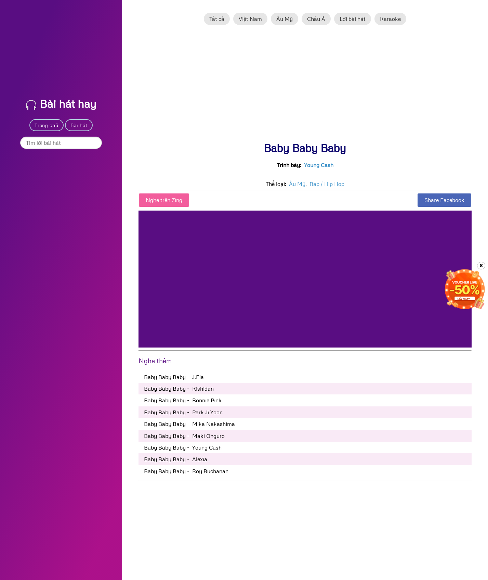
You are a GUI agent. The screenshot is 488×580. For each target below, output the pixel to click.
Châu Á (316, 18)
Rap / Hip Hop (326, 183)
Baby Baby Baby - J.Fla (174, 377)
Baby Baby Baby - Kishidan (179, 388)
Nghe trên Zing (164, 200)
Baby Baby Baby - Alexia (175, 459)
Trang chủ (46, 125)
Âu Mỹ (284, 18)
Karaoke (390, 18)
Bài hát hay (61, 103)
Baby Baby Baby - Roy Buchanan (186, 471)
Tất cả (216, 18)
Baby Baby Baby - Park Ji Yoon (183, 412)
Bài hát (79, 125)
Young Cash (318, 165)
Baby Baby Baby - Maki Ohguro (184, 435)
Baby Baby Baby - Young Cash (183, 447)
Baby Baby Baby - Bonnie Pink (183, 400)
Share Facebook (444, 200)
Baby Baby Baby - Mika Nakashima (189, 423)
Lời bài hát (353, 18)
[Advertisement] (305, 87)
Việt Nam (250, 18)
